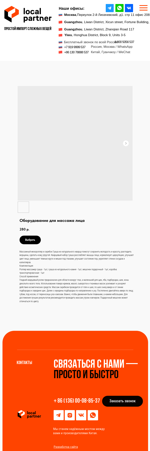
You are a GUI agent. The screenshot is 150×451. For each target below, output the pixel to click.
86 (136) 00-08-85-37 (78, 401)
